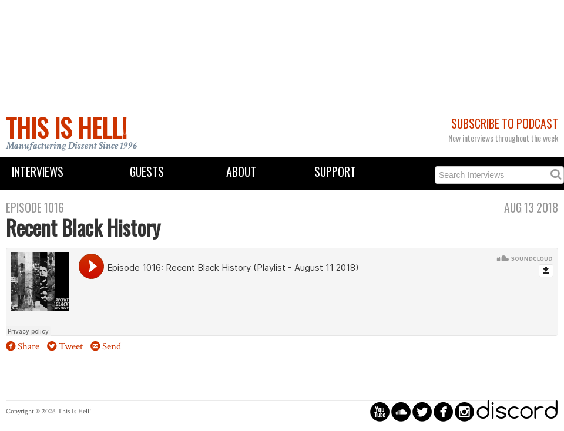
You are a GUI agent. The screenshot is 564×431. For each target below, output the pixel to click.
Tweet (71, 346)
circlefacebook (443, 411)
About (241, 171)
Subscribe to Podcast (504, 123)
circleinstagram (464, 411)
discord (517, 411)
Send (111, 346)
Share (28, 346)
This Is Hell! (66, 127)
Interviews (37, 171)
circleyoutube (380, 411)
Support (335, 171)
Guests (147, 171)
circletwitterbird (422, 411)
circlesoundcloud (401, 411)
